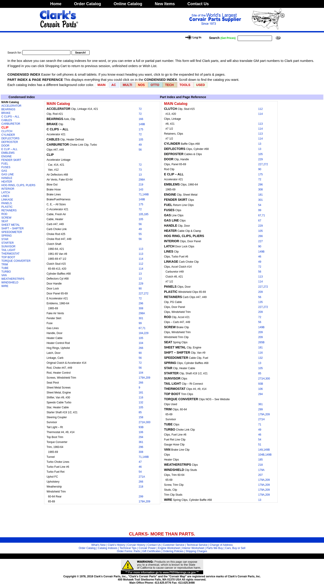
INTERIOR (7, 188)
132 (141, 402)
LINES (5, 196)
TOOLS (185, 85)
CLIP (5, 127)
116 (141, 397)
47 (140, 461)
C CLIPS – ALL (10, 116)
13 (140, 174)
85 (140, 412)
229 (141, 283)
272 (146, 293)
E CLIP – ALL (9, 149)
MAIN (101, 85)
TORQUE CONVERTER (16, 260)
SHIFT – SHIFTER (12, 228)
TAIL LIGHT (8, 250)
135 (260, 302)
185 (146, 214)
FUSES (5, 167)
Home (55, 4)
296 (141, 303)
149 (260, 449)
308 (141, 308)
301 (141, 318)
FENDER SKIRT (11, 160)
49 (140, 144)
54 (140, 471)
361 (141, 442)
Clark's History (116, 545)
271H (142, 422)
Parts (137, 551)
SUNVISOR (8, 246)
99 (140, 323)
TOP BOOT (8, 257)
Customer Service (173, 545)
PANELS (6, 203)
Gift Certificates (151, 551)
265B (261, 342)
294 (141, 437)
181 (141, 392)
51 (259, 444)
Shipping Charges (196, 551)
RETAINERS (9, 210)
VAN (4, 275)
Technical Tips (127, 548)
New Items (165, 4)
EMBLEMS (8, 152)
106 (141, 432)
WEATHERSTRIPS (12, 278)
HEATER (6, 181)
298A (142, 179)
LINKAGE (7, 199)
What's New (98, 545)
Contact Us (198, 4)
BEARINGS (8, 109)
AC (114, 85)
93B (141, 427)
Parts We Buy (214, 548)
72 (140, 109)
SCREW (6, 217)
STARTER (7, 242)
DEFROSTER (9, 142)
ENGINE (6, 156)
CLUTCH (6, 131)
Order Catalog (87, 4)
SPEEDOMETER (11, 232)
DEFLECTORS (10, 138)
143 (141, 189)
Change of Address (221, 545)
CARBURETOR (10, 123)
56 (140, 149)
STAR (4, 239)
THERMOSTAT (10, 253)
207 (260, 475)
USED (200, 85)
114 (141, 258)
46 (140, 466)
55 (140, 234)
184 (141, 333)
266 (141, 348)
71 (140, 194)
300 (148, 422)
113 (141, 249)
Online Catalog (128, 4)
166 (141, 119)
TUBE (5, 268)
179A (142, 377)
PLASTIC (7, 206)
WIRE (4, 286)
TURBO (6, 271)
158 (141, 417)
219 (141, 184)
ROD (4, 214)
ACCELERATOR (11, 105)
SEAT (4, 221)
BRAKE (6, 113)
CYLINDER (8, 134)
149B (142, 124)
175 (141, 129)
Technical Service (197, 545)
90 (140, 288)
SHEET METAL (10, 224)
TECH (169, 85)
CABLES (6, 120)
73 (140, 169)
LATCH (5, 192)
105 (141, 139)
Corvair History (136, 545)
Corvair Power (147, 548)
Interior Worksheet (193, 548)
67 (140, 328)
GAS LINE (7, 174)
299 (141, 496)
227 (141, 293)
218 (141, 486)
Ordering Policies (173, 551)
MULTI (127, 85)
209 (148, 377)
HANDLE (6, 178)
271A (142, 476)
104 (141, 343)
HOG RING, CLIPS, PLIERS (18, 185)
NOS (141, 85)
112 (141, 263)
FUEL (4, 163)
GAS (4, 170)
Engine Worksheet (169, 548)
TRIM (4, 264)
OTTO (155, 85)
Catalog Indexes (107, 548)
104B (261, 454)
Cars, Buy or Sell (235, 548)
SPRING (6, 235)
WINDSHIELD (9, 282)
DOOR (5, 145)
